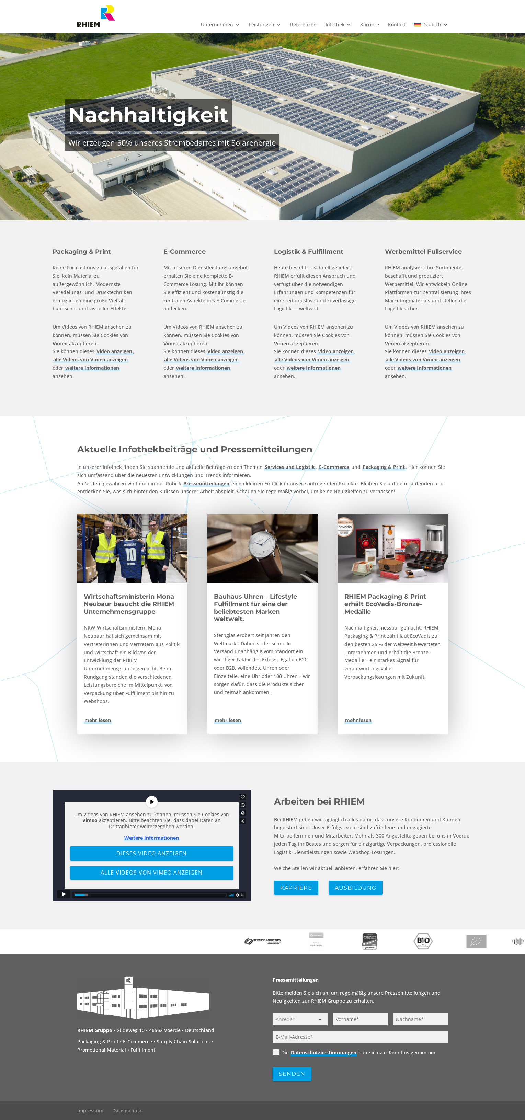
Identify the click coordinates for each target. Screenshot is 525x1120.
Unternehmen (217, 25)
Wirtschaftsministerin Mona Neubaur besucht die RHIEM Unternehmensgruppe (129, 604)
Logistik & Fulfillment (308, 251)
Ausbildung (355, 888)
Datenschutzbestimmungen (323, 1052)
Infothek (335, 25)
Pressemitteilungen (206, 483)
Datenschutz (127, 1110)
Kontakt (397, 25)
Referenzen (303, 25)
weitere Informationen (92, 368)
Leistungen (261, 25)
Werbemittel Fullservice (423, 251)
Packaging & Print (82, 251)
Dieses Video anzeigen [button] (151, 853)
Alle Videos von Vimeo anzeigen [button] (152, 872)
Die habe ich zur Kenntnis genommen (355, 1052)
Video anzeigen (114, 351)
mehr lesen (97, 720)
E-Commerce (184, 251)
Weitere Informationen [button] (151, 837)
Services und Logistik (290, 467)
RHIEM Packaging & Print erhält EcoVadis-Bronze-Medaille (385, 604)
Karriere (369, 25)
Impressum (90, 1110)
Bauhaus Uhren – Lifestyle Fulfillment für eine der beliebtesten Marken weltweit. (255, 608)
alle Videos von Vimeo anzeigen (90, 359)
